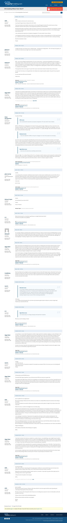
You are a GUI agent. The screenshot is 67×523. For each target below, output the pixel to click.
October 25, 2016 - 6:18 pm (19, 358)
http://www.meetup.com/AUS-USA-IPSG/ (22, 162)
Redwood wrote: (23, 134)
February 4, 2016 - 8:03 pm (19, 58)
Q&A (51, 5)
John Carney (8, 174)
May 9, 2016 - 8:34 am (18, 242)
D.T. (6, 217)
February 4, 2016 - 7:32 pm (19, 45)
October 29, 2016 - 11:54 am (19, 395)
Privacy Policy (61, 518)
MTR (6, 21)
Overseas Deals (12, 12)
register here (39, 508)
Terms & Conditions (55, 518)
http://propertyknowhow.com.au (21, 105)
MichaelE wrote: (23, 287)
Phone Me (21, 82)
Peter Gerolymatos (8, 117)
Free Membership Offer (57, 2)
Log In (61, 5)
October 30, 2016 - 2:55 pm (19, 463)
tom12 (6, 286)
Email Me (17, 82)
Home (47, 5)
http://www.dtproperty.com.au (21, 222)
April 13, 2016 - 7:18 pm (19, 213)
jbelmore (7, 49)
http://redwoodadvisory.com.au (21, 81)
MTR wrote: (22, 120)
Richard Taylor (8, 199)
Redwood (7, 62)
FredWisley (7, 273)
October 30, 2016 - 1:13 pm (19, 435)
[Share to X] (7, 518)
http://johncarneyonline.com (20, 188)
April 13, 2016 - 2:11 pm (19, 195)
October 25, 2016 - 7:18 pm (19, 372)
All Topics (6, 12)
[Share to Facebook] (5, 518)
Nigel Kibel (7, 92)
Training (55, 5)
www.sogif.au (61, 520)
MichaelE (7, 234)
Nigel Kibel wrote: (23, 149)
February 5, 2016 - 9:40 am (19, 88)
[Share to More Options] (9, 518)
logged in (12, 508)
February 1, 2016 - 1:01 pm (19, 16)
